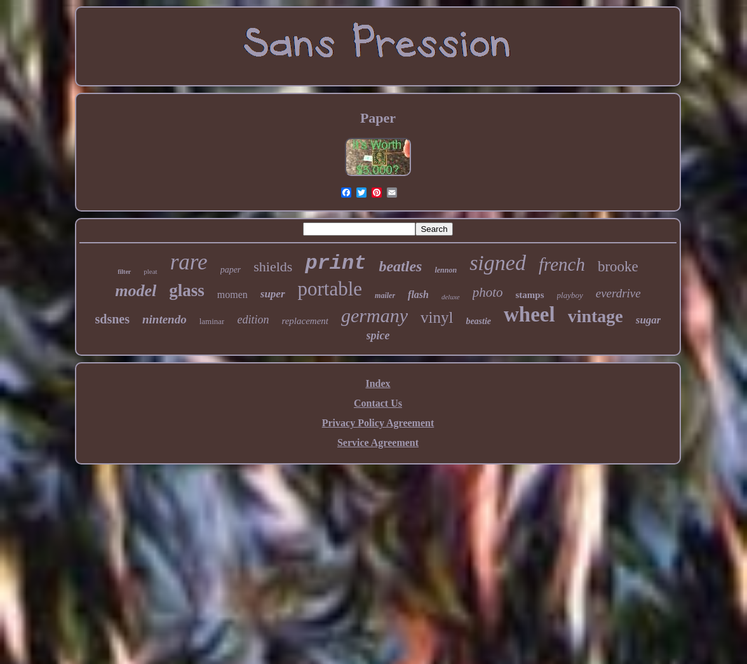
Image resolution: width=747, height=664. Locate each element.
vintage (595, 316)
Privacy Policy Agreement (378, 422)
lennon (445, 270)
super (272, 294)
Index (377, 383)
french (562, 264)
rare (189, 262)
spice (378, 335)
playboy (570, 295)
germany (374, 315)
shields (272, 266)
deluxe (450, 297)
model (135, 290)
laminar (212, 321)
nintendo (164, 319)
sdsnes (112, 319)
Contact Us (378, 403)
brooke (618, 266)
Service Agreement (378, 442)
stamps (530, 295)
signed (497, 262)
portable (330, 289)
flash (418, 294)
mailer (385, 295)
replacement (304, 321)
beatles (400, 266)
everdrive (618, 293)
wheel (529, 314)
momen (232, 294)
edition (253, 319)
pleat (150, 271)
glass (187, 290)
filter (124, 271)
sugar (648, 320)
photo (488, 292)
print (335, 263)
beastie (478, 321)
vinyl (437, 317)
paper (230, 269)
